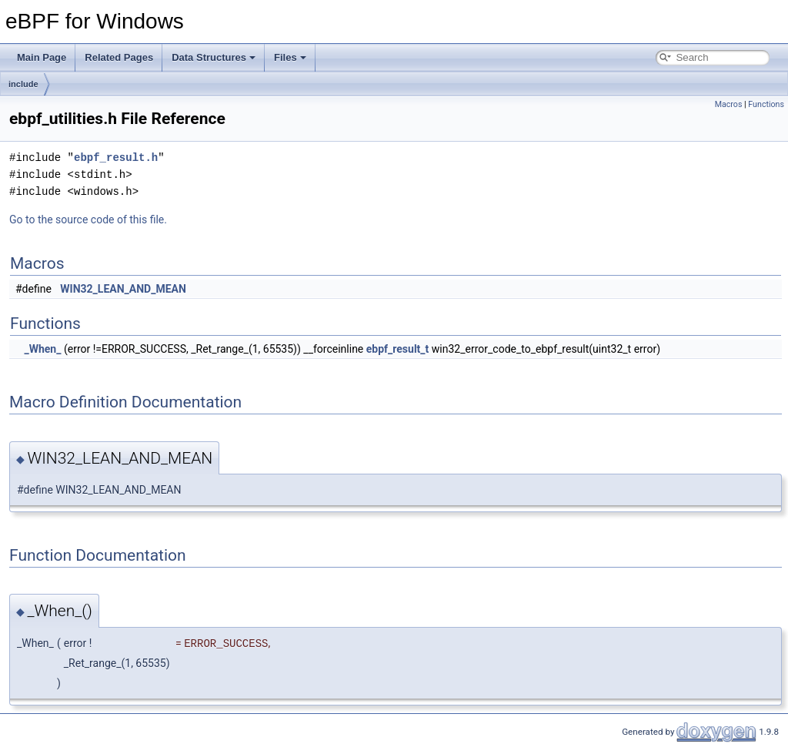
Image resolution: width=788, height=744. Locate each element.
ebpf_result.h (116, 157)
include (23, 84)
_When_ (42, 349)
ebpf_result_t (397, 349)
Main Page (41, 57)
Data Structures (213, 57)
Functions (766, 104)
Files (290, 57)
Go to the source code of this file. (88, 219)
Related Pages (119, 57)
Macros (729, 104)
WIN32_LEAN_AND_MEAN (123, 289)
